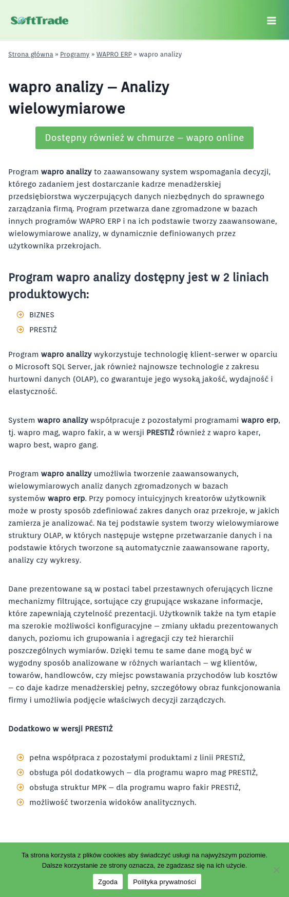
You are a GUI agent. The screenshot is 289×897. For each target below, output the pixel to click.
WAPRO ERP (114, 54)
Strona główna (30, 54)
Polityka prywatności (164, 882)
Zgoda (108, 882)
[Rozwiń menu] (271, 20)
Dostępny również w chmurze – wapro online (144, 137)
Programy (74, 54)
